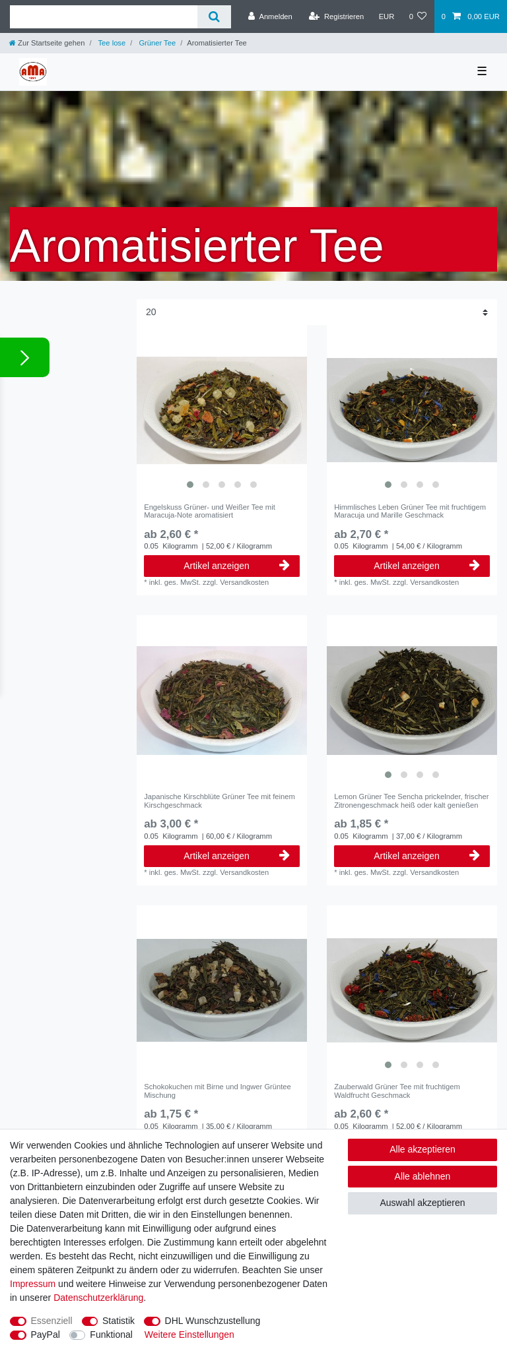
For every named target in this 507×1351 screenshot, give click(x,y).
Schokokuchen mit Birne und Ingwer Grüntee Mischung (217, 1090)
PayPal (45, 1334)
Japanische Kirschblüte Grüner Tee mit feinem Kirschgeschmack (219, 800)
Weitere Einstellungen (189, 1334)
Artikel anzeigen (237, 565)
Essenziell (52, 1320)
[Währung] (386, 16)
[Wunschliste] (417, 16)
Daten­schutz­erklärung (98, 1297)
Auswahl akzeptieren (422, 1202)
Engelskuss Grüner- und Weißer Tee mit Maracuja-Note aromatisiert (209, 511)
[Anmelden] (270, 16)
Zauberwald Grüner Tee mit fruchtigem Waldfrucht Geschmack (397, 1090)
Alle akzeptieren (422, 1149)
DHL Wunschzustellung (213, 1320)
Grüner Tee (156, 43)
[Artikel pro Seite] (317, 312)
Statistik (118, 1320)
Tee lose (111, 43)
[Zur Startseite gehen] (46, 43)
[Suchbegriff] (103, 16)
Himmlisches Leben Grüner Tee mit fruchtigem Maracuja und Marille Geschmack (410, 511)
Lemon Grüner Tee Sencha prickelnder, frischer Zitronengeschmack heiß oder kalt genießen (411, 800)
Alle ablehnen (423, 1176)
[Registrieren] (336, 16)
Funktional (111, 1334)
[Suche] (214, 16)
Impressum (32, 1283)
